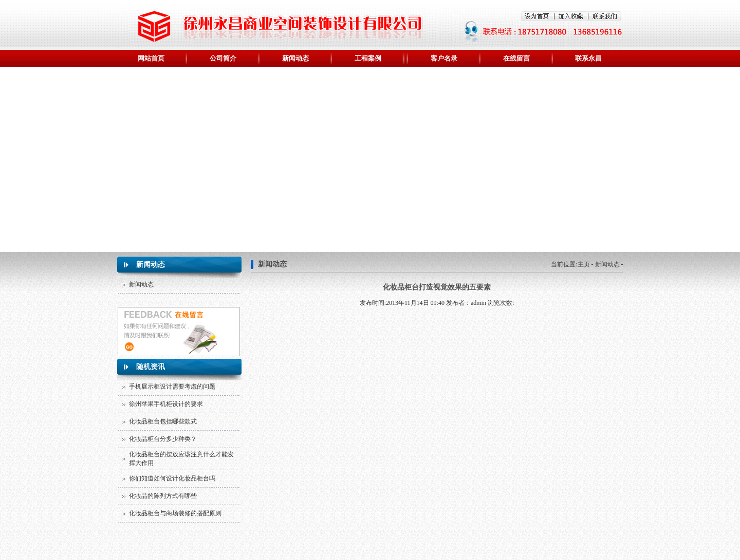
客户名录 (444, 58)
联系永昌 (588, 58)
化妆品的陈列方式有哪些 (163, 495)
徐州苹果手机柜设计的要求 (166, 404)
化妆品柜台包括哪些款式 (163, 421)
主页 (584, 264)
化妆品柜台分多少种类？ (163, 438)
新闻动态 (295, 58)
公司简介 (223, 58)
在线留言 (516, 58)
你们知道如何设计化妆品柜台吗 (172, 478)
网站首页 (151, 58)
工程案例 (368, 58)
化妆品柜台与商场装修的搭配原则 (175, 513)
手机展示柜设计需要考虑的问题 (172, 386)
